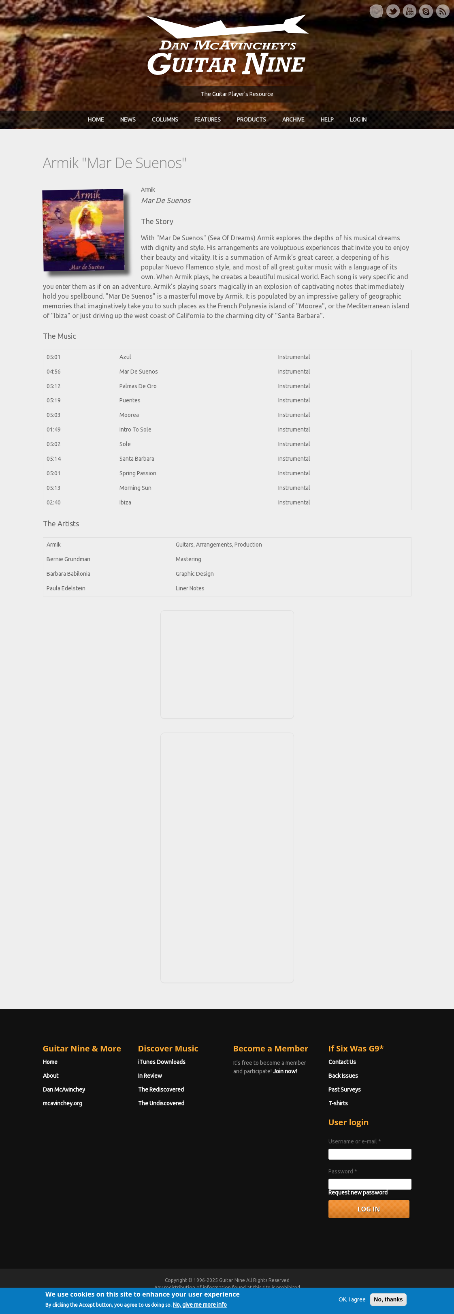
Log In (358, 119)
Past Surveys (344, 1089)
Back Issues (343, 1076)
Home (96, 119)
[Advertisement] (227, 663)
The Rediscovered (161, 1089)
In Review (150, 1076)
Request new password (358, 1192)
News (128, 119)
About (50, 1076)
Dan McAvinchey (64, 1089)
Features (207, 119)
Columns (165, 119)
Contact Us (342, 1062)
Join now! (285, 1071)
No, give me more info (200, 1308)
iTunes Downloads (161, 1062)
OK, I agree (352, 1302)
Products (251, 119)
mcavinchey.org (62, 1103)
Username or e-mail (354, 1141)
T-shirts (338, 1103)
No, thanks (388, 1302)
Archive (293, 119)
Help (327, 119)
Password (342, 1171)
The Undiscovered (161, 1103)
